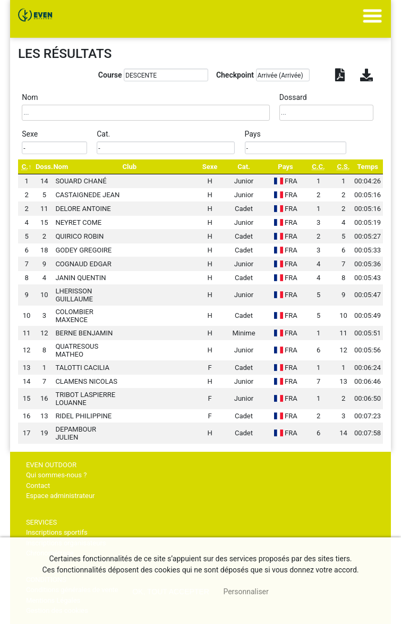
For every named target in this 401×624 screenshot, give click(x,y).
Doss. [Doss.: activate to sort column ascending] (44, 167)
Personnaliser (245, 591)
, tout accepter (170, 591)
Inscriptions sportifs (57, 532)
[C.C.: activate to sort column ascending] (318, 166)
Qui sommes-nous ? (56, 475)
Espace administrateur (60, 496)
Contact (38, 486)
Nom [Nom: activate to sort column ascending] (60, 167)
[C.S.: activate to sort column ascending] (343, 166)
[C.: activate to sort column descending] (26, 166)
